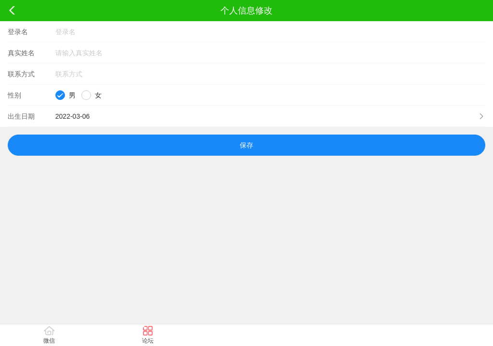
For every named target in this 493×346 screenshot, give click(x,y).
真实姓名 (21, 53)
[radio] (65, 95)
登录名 (18, 32)
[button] (246, 116)
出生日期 (21, 116)
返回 (12, 10)
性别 (14, 95)
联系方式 (21, 74)
